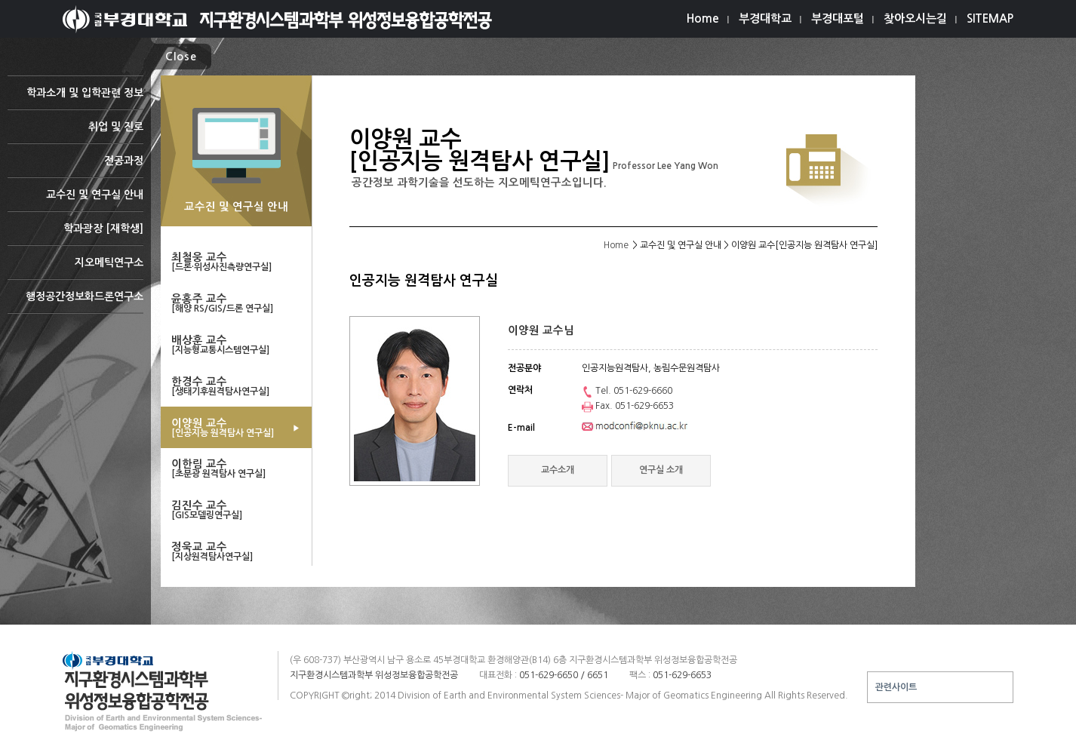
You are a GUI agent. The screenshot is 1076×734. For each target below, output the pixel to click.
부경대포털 (837, 18)
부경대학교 (765, 18)
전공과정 (75, 166)
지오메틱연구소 (75, 268)
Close (181, 56)
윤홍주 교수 (235, 303)
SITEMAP (990, 18)
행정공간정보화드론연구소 (75, 302)
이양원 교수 (235, 428)
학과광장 (75, 234)
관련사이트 (896, 687)
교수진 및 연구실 (75, 200)
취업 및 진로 (75, 132)
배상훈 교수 (235, 345)
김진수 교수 (235, 510)
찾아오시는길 (915, 18)
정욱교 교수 (235, 551)
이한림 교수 (235, 468)
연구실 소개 (661, 469)
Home (703, 18)
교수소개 (557, 469)
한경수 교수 (235, 386)
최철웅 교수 (235, 262)
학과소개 (75, 98)
